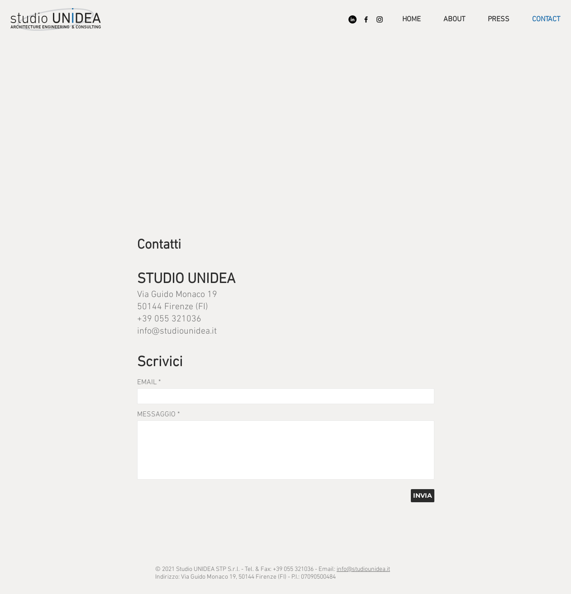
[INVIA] (422, 495)
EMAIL (147, 382)
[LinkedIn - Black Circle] (352, 19)
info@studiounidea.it (177, 331)
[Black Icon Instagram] (380, 19)
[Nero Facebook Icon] (366, 19)
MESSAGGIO (156, 414)
